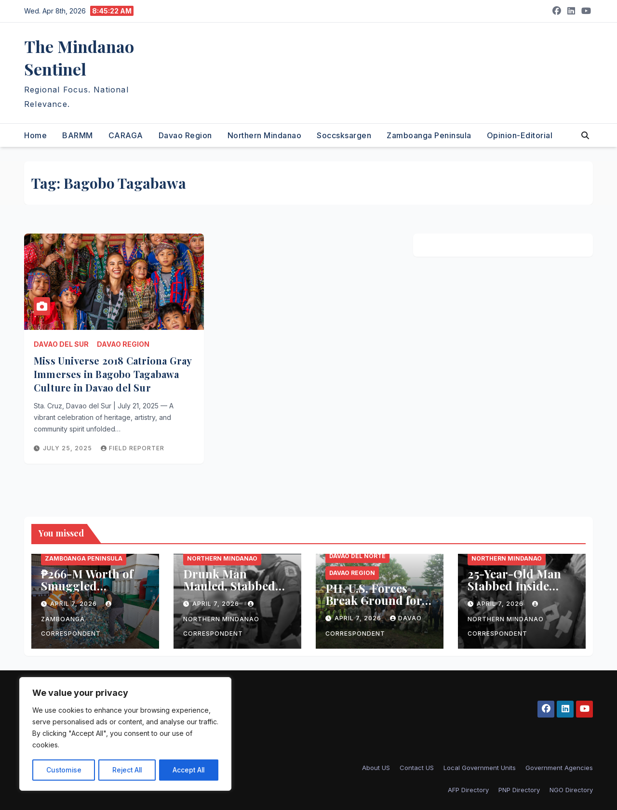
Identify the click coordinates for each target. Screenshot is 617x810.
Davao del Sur (61, 344)
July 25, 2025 (68, 448)
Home (35, 135)
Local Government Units (479, 767)
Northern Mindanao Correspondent (221, 619)
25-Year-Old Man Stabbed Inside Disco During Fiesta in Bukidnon (519, 591)
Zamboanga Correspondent (77, 619)
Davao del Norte (357, 556)
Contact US (417, 767)
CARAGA (125, 135)
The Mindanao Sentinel (79, 57)
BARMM (77, 135)
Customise (63, 770)
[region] (125, 734)
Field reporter (132, 448)
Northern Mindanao (265, 135)
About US (376, 767)
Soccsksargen (344, 135)
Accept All (188, 770)
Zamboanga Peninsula (429, 135)
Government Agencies (559, 767)
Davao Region (185, 135)
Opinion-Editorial (520, 135)
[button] (585, 135)
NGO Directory (571, 790)
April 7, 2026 (74, 603)
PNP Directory (519, 790)
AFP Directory (468, 790)
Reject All (126, 770)
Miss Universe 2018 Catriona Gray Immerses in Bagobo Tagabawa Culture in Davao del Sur (112, 374)
